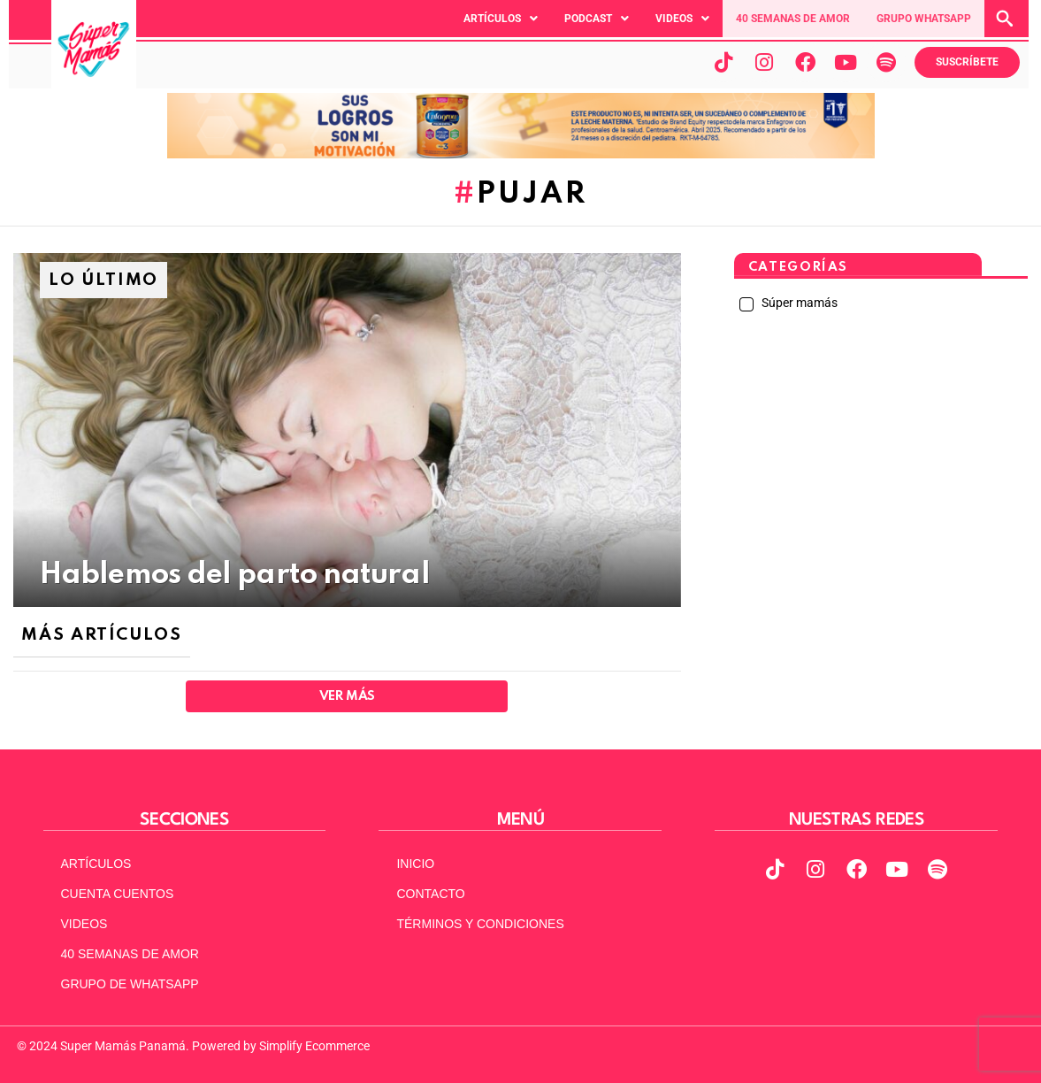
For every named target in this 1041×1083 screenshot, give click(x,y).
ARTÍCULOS (96, 863)
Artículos (500, 18)
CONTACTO (430, 894)
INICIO (415, 863)
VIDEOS (84, 924)
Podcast (596, 18)
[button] (500, 18)
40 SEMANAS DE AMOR (793, 18)
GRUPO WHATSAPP (923, 18)
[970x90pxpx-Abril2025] (521, 154)
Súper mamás (798, 303)
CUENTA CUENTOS (117, 894)
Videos (682, 18)
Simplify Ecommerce (314, 1046)
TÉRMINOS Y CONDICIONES (479, 924)
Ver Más (347, 696)
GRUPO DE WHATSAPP (130, 984)
